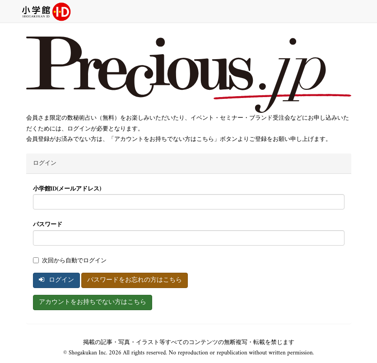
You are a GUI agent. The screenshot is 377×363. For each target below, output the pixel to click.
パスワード (47, 224)
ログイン (56, 280)
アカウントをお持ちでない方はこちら (92, 302)
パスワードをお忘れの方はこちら (134, 280)
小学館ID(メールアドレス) (67, 189)
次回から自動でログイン (70, 261)
